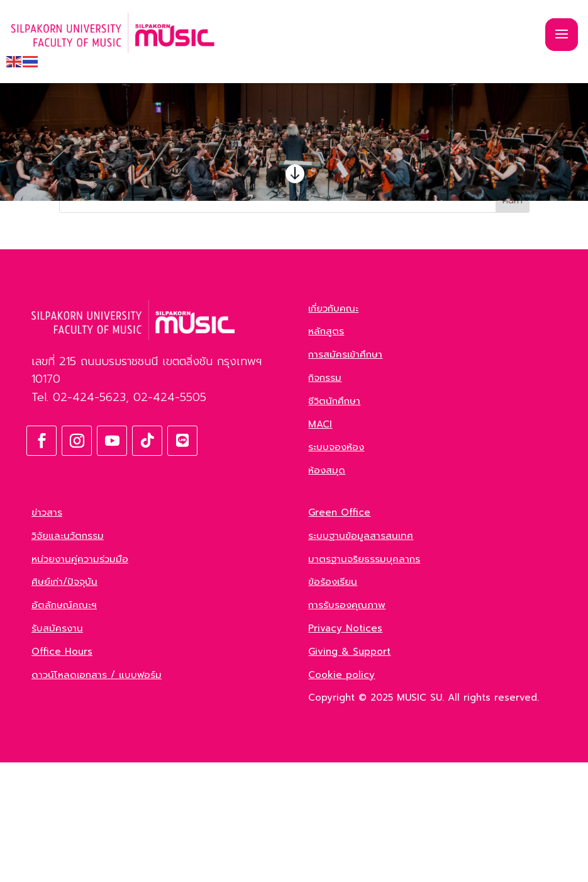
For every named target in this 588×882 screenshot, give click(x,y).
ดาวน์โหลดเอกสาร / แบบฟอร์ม (96, 794)
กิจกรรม (324, 497)
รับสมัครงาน (57, 748)
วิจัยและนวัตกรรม (67, 655)
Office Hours (61, 771)
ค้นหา (512, 320)
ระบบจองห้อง (336, 567)
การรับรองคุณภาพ (347, 725)
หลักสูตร (326, 451)
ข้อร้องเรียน (332, 701)
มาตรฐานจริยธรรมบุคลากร (364, 679)
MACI (320, 544)
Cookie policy (341, 794)
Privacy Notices (345, 748)
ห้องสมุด (326, 590)
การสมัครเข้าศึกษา (345, 474)
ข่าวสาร (46, 632)
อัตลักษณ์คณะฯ (64, 725)
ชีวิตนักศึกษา (334, 521)
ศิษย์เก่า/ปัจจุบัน (64, 701)
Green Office (339, 632)
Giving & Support (349, 771)
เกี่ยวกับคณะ (333, 428)
